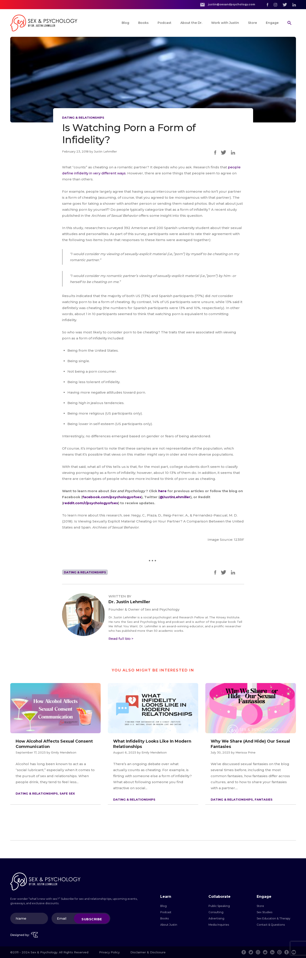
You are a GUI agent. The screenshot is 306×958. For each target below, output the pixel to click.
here (162, 491)
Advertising (216, 918)
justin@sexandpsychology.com (227, 4)
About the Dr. (191, 23)
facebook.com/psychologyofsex (111, 497)
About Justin (168, 924)
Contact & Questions (271, 924)
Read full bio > (120, 638)
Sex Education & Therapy (273, 918)
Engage (272, 23)
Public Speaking (219, 906)
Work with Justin (225, 23)
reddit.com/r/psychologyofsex (90, 503)
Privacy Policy (109, 952)
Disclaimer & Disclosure (148, 952)
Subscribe (91, 919)
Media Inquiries (218, 924)
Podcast (164, 23)
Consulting (215, 912)
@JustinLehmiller (175, 497)
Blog (125, 23)
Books (143, 23)
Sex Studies (264, 912)
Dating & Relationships (83, 117)
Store (252, 23)
